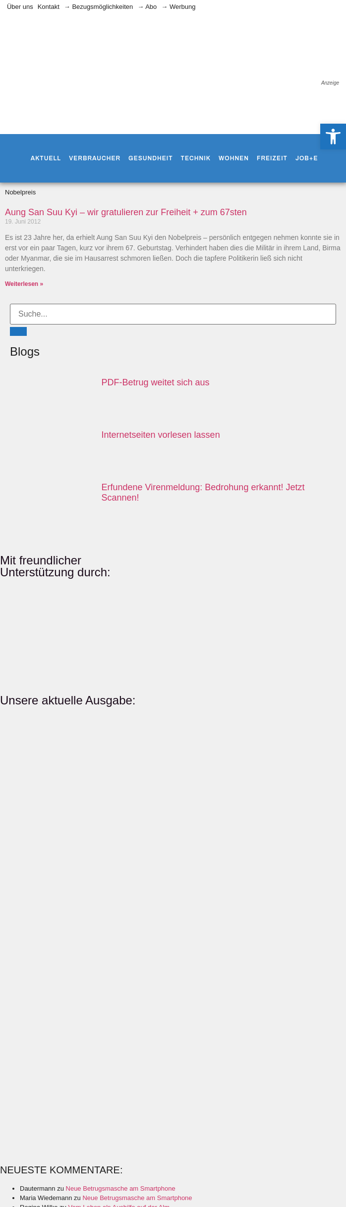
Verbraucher (94, 158)
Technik (196, 158)
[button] (333, 136)
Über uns (20, 6)
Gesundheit (150, 158)
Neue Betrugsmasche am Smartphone (120, 1188)
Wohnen (234, 158)
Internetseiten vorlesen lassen (161, 435)
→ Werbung (178, 6)
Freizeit (272, 158)
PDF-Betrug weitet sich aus (156, 382)
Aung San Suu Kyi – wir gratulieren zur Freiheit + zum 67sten (126, 212)
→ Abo (147, 6)
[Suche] (18, 331)
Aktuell (46, 158)
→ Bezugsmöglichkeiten (98, 6)
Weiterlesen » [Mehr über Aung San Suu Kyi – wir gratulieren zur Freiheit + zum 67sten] (24, 283)
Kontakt (48, 6)
